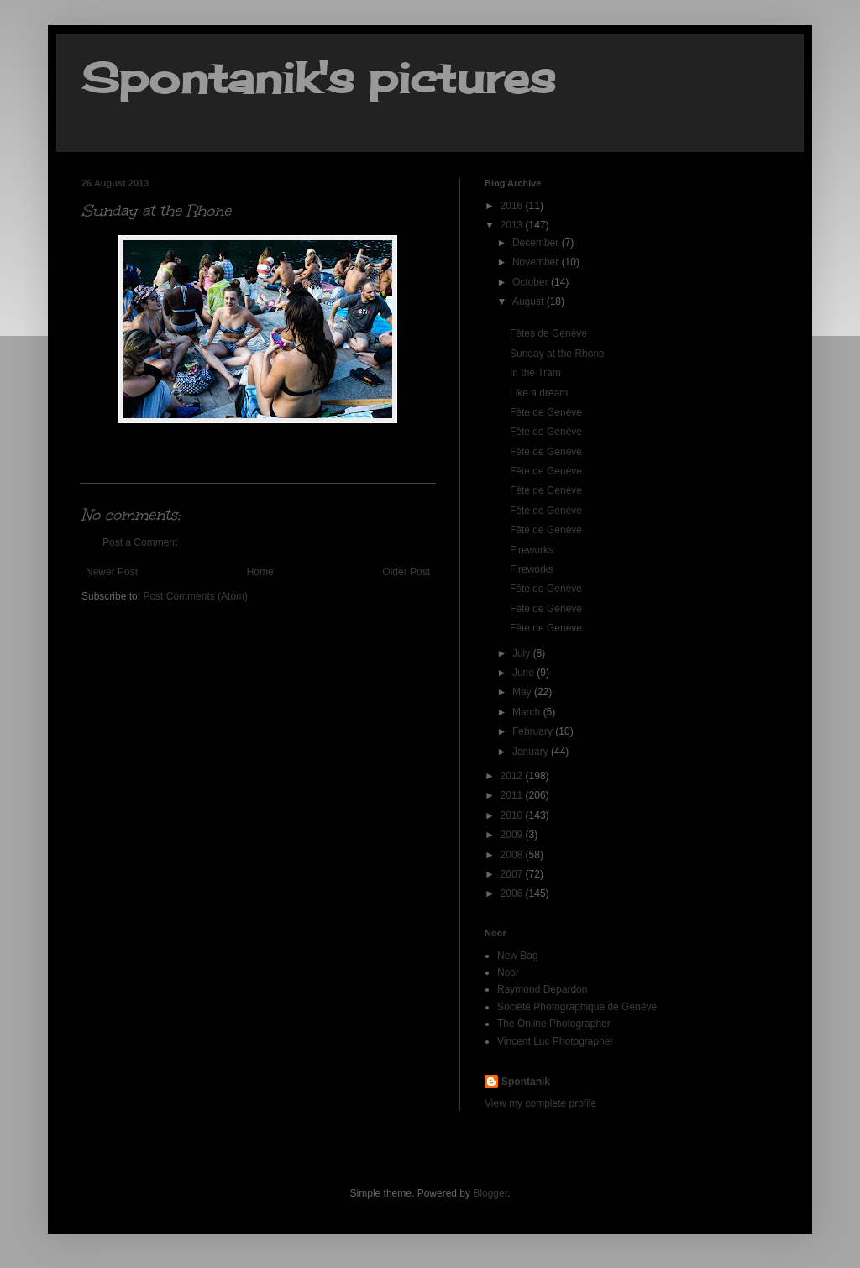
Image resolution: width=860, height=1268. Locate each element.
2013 (513, 225)
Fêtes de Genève (548, 333)
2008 (513, 855)
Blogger (490, 1193)
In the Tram (535, 373)
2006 (513, 893)
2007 (513, 874)
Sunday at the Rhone (557, 353)
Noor (508, 972)
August (529, 301)
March (527, 712)
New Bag (517, 955)
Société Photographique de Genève (577, 1007)
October (531, 282)
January (531, 751)
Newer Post (112, 572)
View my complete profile (540, 1103)
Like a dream (539, 393)
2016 (513, 206)
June (524, 673)
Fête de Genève (546, 412)
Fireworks (531, 550)
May (523, 692)
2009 (513, 835)
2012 (513, 776)
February (533, 731)
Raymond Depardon (542, 989)
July (522, 653)
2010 (513, 815)
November (537, 262)
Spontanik (525, 1081)
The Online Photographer (554, 1024)
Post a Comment (139, 542)
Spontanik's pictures (318, 77)
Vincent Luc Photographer (555, 1041)
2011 (513, 795)
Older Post (406, 572)
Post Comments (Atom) (195, 596)
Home (260, 572)
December (537, 243)
